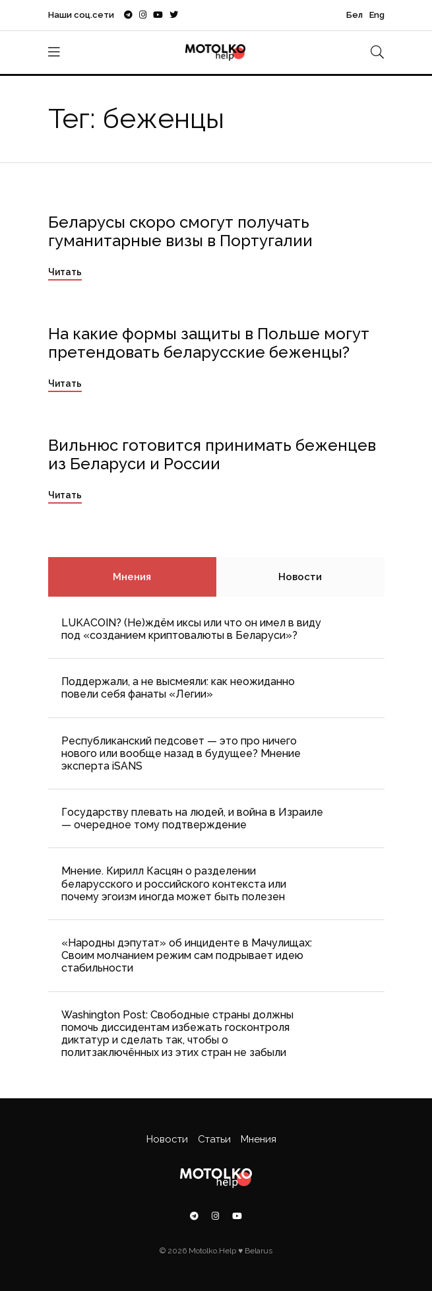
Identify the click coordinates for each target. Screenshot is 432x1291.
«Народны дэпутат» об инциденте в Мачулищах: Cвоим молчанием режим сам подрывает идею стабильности (186, 955)
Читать (65, 272)
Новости (300, 577)
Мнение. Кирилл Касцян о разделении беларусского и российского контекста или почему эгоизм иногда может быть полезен (173, 883)
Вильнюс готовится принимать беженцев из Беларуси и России (212, 455)
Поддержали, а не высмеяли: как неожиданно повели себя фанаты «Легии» (178, 687)
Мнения (132, 577)
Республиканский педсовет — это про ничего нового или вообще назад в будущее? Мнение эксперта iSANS (181, 753)
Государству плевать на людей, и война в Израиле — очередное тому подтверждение (192, 818)
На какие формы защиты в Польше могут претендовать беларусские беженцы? (208, 343)
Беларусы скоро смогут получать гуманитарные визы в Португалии (180, 232)
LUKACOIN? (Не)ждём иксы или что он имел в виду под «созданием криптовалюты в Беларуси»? (191, 629)
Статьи (214, 1139)
